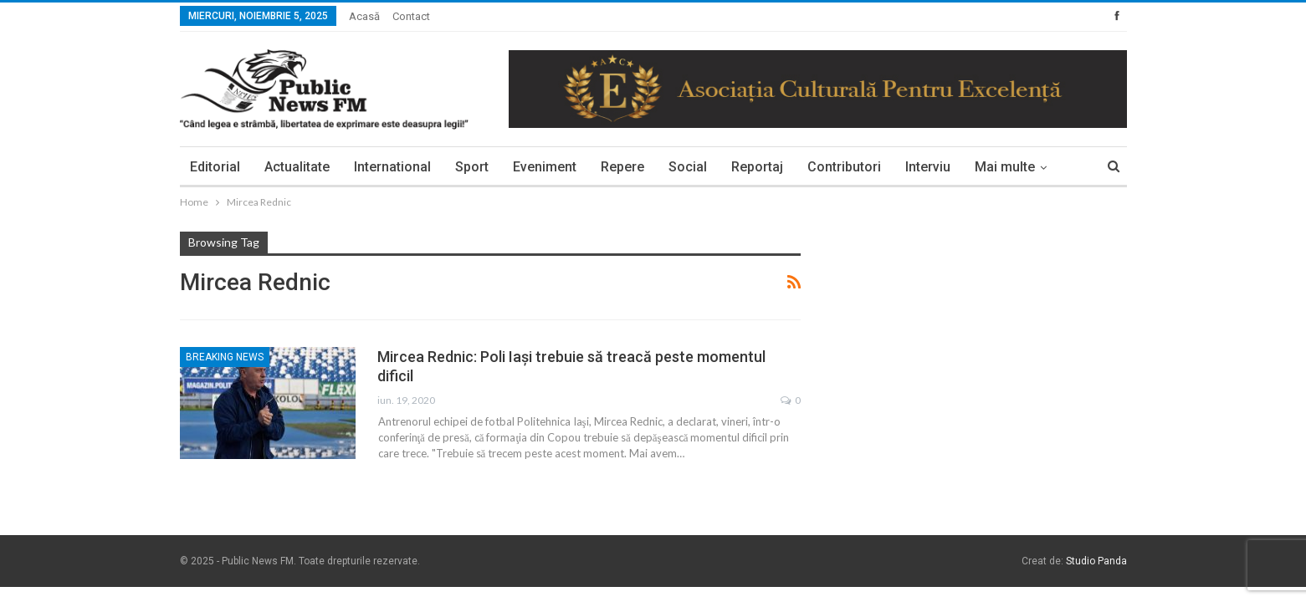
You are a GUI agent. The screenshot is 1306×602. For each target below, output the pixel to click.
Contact (411, 16)
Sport (472, 167)
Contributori (844, 167)
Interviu (927, 167)
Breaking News (225, 357)
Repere (622, 167)
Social (687, 167)
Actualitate (297, 167)
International (392, 167)
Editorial (215, 167)
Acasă (364, 16)
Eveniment (544, 167)
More (991, 167)
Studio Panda (1096, 561)
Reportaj (757, 167)
